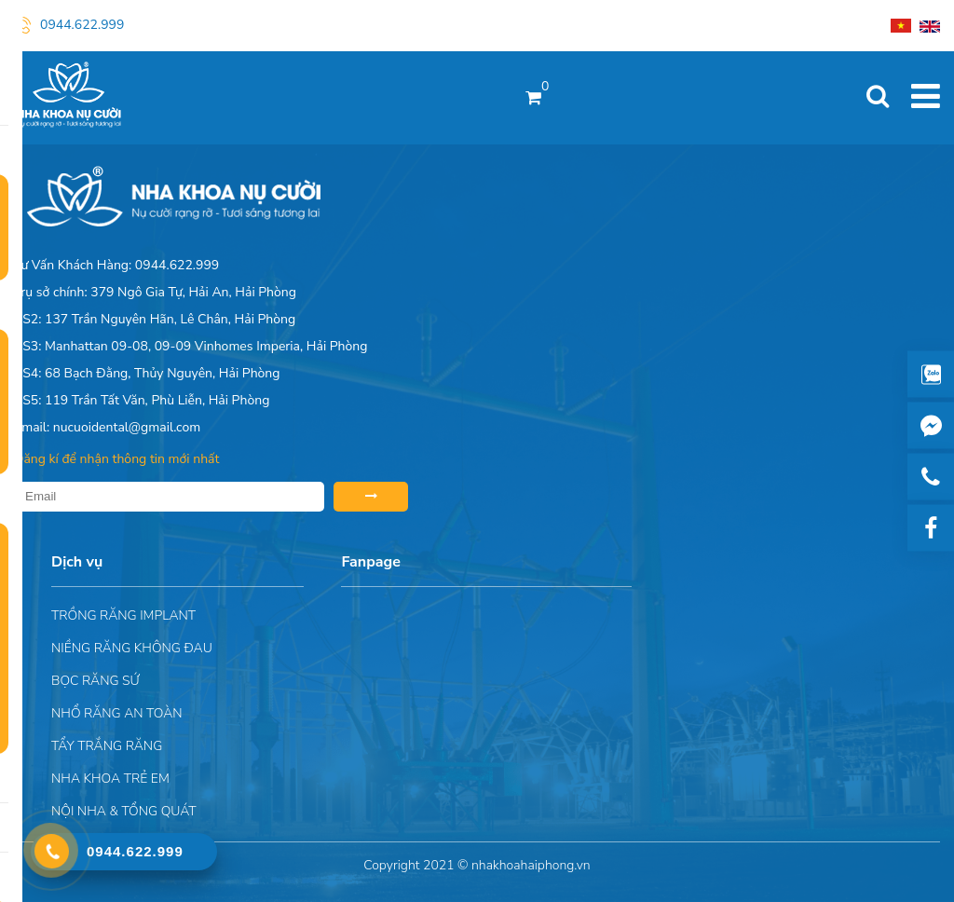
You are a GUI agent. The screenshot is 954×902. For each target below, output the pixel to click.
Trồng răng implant (123, 615)
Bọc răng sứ (95, 681)
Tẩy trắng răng (106, 746)
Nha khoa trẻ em (110, 778)
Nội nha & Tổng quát (124, 811)
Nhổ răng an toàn (117, 713)
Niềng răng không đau (131, 648)
